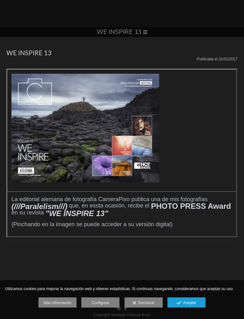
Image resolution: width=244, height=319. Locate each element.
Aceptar (186, 303)
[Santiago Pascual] (122, 13)
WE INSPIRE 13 (122, 32)
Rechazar (143, 303)
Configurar (100, 303)
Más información (57, 303)
